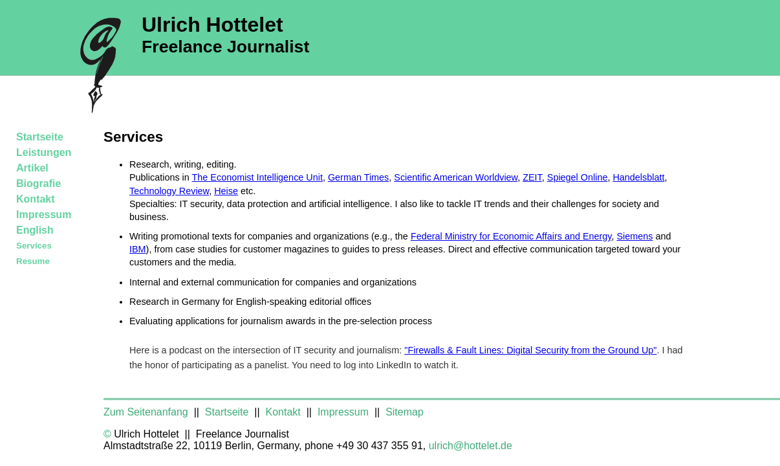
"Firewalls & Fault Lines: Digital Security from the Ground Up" (530, 350)
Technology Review (169, 191)
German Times (358, 177)
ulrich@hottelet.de (470, 445)
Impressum (43, 214)
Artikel (32, 167)
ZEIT (532, 177)
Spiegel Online (577, 177)
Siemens (634, 236)
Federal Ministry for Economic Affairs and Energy (511, 236)
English (35, 230)
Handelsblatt (638, 177)
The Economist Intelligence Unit (257, 177)
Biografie (38, 183)
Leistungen (43, 152)
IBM (137, 249)
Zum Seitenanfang (147, 411)
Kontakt (35, 199)
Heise (226, 191)
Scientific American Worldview (455, 177)
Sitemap (404, 411)
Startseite (39, 136)
